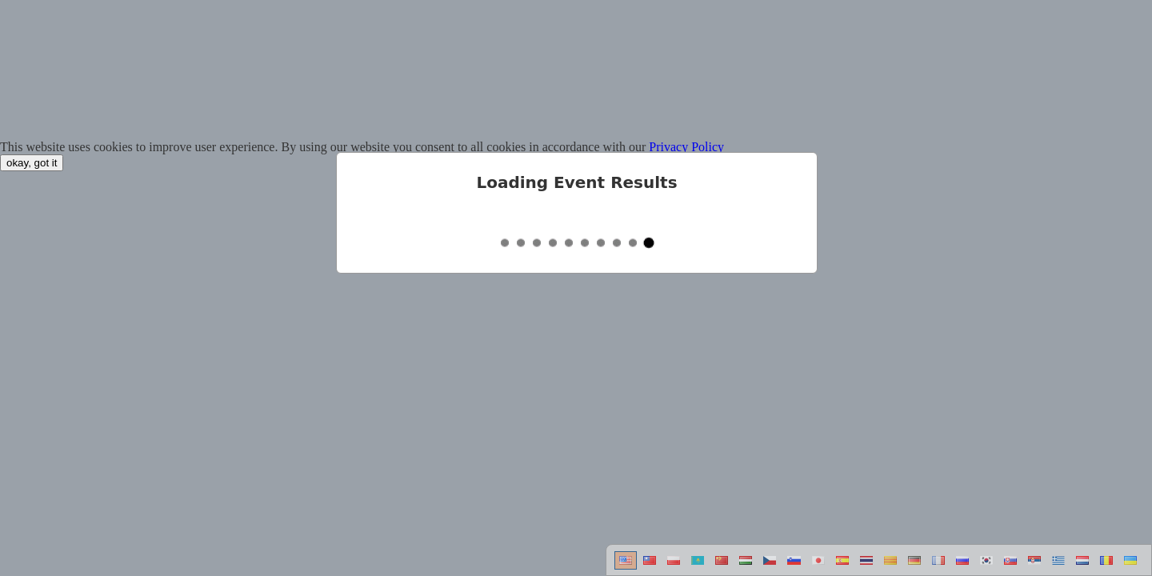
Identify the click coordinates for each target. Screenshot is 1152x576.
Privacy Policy (686, 147)
